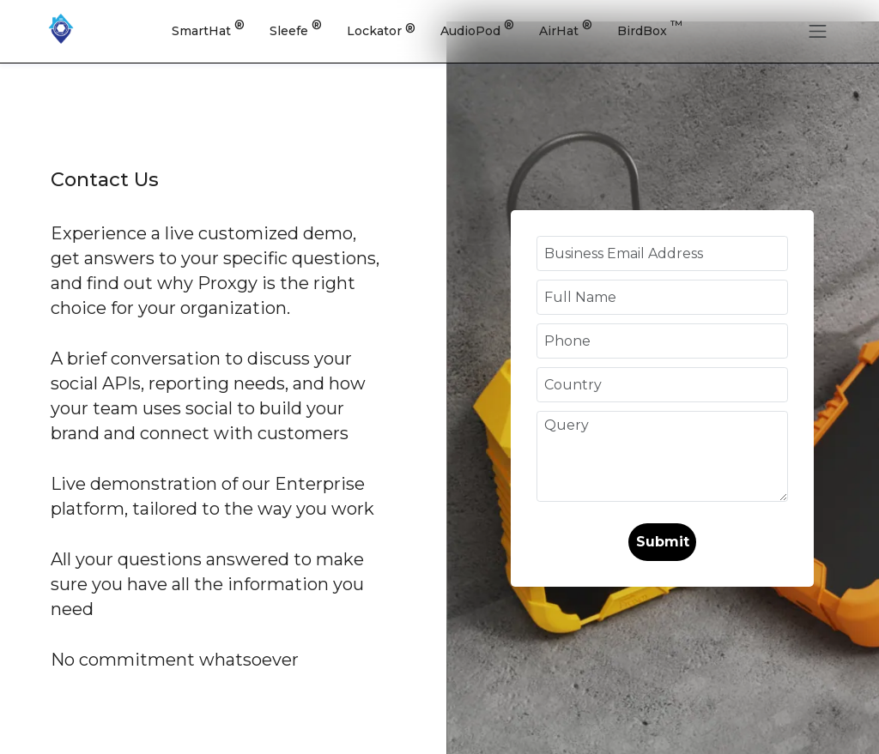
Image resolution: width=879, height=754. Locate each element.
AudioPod (477, 28)
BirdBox (649, 28)
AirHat (565, 28)
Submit (662, 542)
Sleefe (296, 28)
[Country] (662, 384)
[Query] (662, 456)
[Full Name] (662, 297)
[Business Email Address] (662, 253)
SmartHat (208, 28)
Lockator (381, 30)
